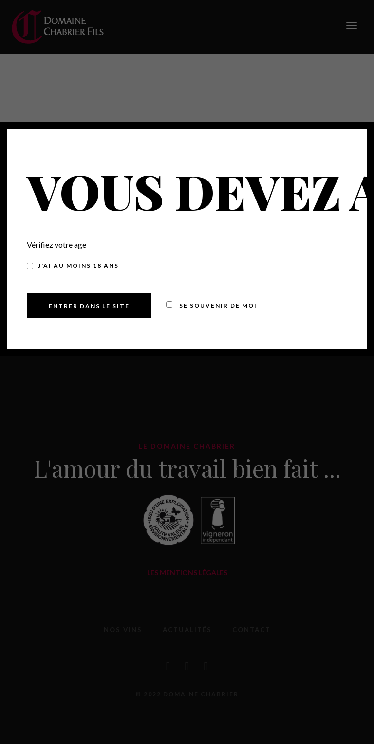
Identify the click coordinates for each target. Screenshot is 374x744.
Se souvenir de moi (211, 305)
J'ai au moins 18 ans (73, 265)
